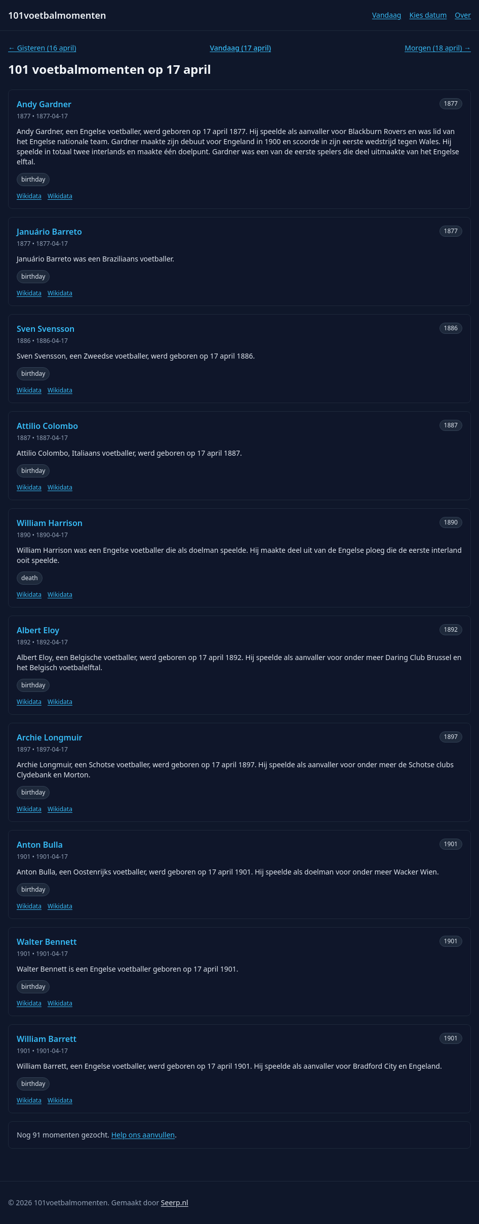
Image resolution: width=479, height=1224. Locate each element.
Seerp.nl (174, 1202)
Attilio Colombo (47, 425)
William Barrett (46, 1038)
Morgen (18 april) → (438, 48)
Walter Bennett (46, 941)
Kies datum (428, 15)
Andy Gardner (44, 104)
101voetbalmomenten (57, 15)
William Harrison (50, 523)
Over (463, 15)
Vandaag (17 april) (240, 48)
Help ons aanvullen (143, 1135)
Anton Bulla (40, 844)
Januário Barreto (49, 231)
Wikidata (29, 196)
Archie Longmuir (50, 737)
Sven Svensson (45, 328)
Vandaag (387, 15)
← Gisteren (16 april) (42, 48)
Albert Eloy (38, 630)
